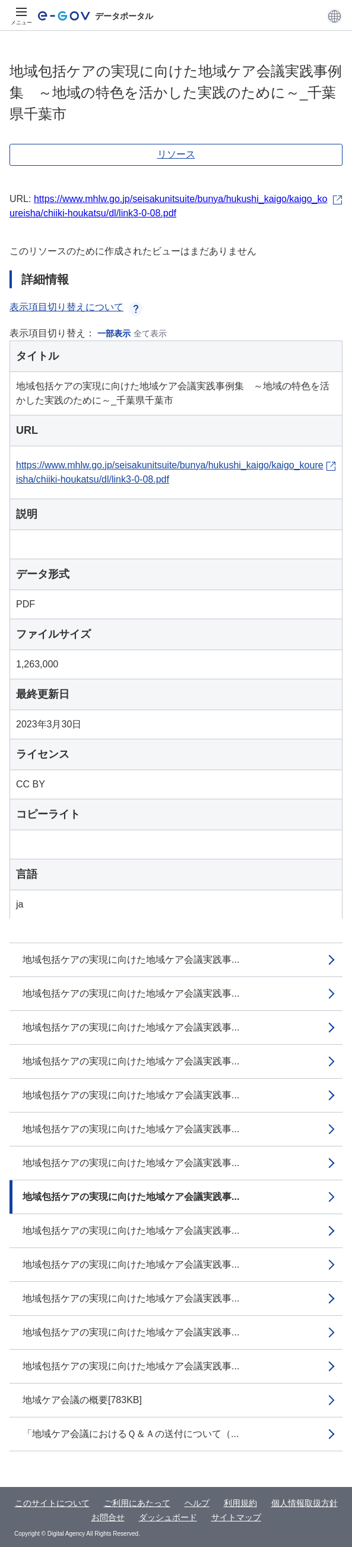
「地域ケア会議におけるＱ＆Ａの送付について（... (131, 1434)
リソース (176, 154)
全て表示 (150, 333)
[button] (334, 16)
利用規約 (240, 1503)
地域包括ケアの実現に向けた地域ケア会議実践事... (131, 959)
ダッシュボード (168, 1517)
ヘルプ (197, 1503)
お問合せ (108, 1517)
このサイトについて (52, 1503)
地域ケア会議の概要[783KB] (82, 1400)
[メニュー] (21, 16)
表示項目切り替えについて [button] (75, 307)
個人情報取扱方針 (304, 1503)
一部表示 (114, 333)
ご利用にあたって (137, 1503)
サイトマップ (236, 1517)
